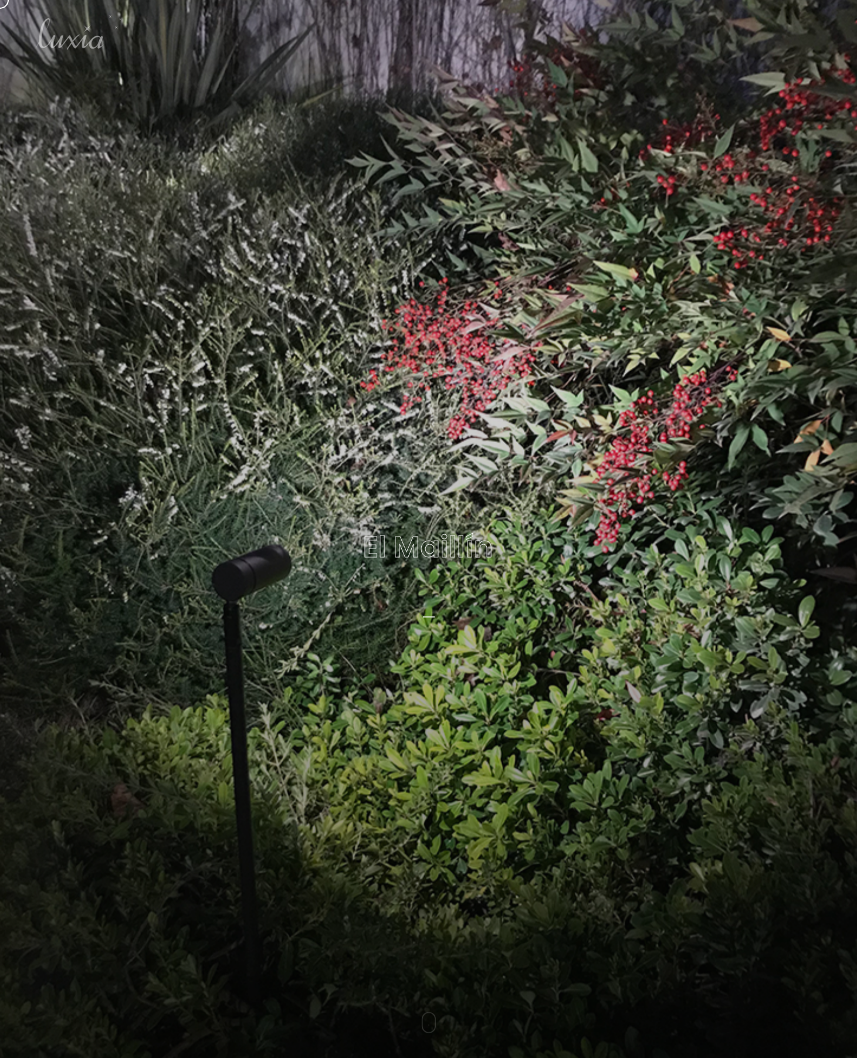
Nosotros (671, 32)
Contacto (803, 32)
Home (614, 32)
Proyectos (736, 32)
